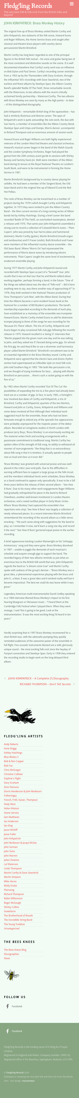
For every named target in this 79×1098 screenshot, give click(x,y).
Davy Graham (11, 782)
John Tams (9, 851)
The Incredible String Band (18, 919)
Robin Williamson (13, 898)
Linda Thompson (13, 868)
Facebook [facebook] (13, 1006)
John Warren (10, 855)
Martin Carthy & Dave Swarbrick (21, 872)
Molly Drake (10, 885)
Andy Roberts (11, 744)
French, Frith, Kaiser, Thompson (21, 799)
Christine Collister (13, 774)
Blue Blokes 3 (11, 757)
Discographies (11, 954)
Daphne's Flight (12, 778)
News (7, 958)
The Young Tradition (14, 924)
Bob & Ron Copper (14, 761)
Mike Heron (10, 881)
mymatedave (28, 1081)
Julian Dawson (11, 860)
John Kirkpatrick (12, 838)
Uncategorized (11, 928)
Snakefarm (10, 911)
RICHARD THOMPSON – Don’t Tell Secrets (47, 684)
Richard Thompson (14, 894)
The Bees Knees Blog (15, 949)
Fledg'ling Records (15, 1072)
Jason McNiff (10, 829)
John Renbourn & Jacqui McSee (20, 842)
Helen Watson (11, 808)
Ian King (8, 825)
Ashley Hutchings (13, 752)
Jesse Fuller (10, 834)
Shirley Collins (11, 907)
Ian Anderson (11, 821)
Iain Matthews (11, 817)
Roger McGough (12, 902)
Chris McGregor (12, 769)
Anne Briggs (10, 748)
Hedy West (9, 804)
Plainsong (9, 889)
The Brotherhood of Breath (18, 915)
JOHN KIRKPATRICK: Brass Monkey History (34, 23)
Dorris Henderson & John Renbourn (23, 791)
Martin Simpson (12, 877)
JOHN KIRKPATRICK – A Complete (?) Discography (36, 678)
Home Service (11, 812)
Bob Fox (8, 765)
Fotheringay (10, 795)
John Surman (11, 847)
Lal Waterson (11, 864)
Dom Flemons (11, 787)
